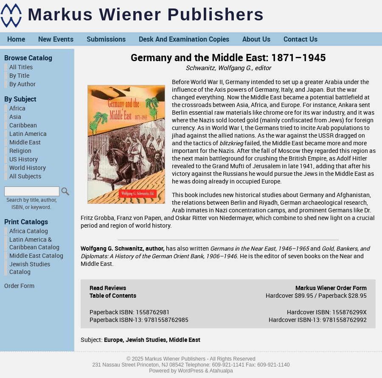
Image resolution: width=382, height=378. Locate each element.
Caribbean (23, 125)
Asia (15, 117)
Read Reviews (108, 288)
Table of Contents (113, 295)
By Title (19, 75)
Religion (20, 151)
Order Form (19, 286)
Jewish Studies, (147, 340)
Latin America (28, 134)
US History (23, 159)
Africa (17, 108)
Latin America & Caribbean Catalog (34, 243)
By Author (22, 84)
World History (27, 168)
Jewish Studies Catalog (29, 268)
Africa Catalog (28, 231)
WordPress (190, 371)
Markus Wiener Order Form (331, 288)
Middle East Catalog (36, 256)
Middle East (25, 142)
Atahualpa (221, 371)
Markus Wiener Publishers (146, 14)
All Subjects (25, 176)
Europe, (115, 340)
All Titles (21, 67)
